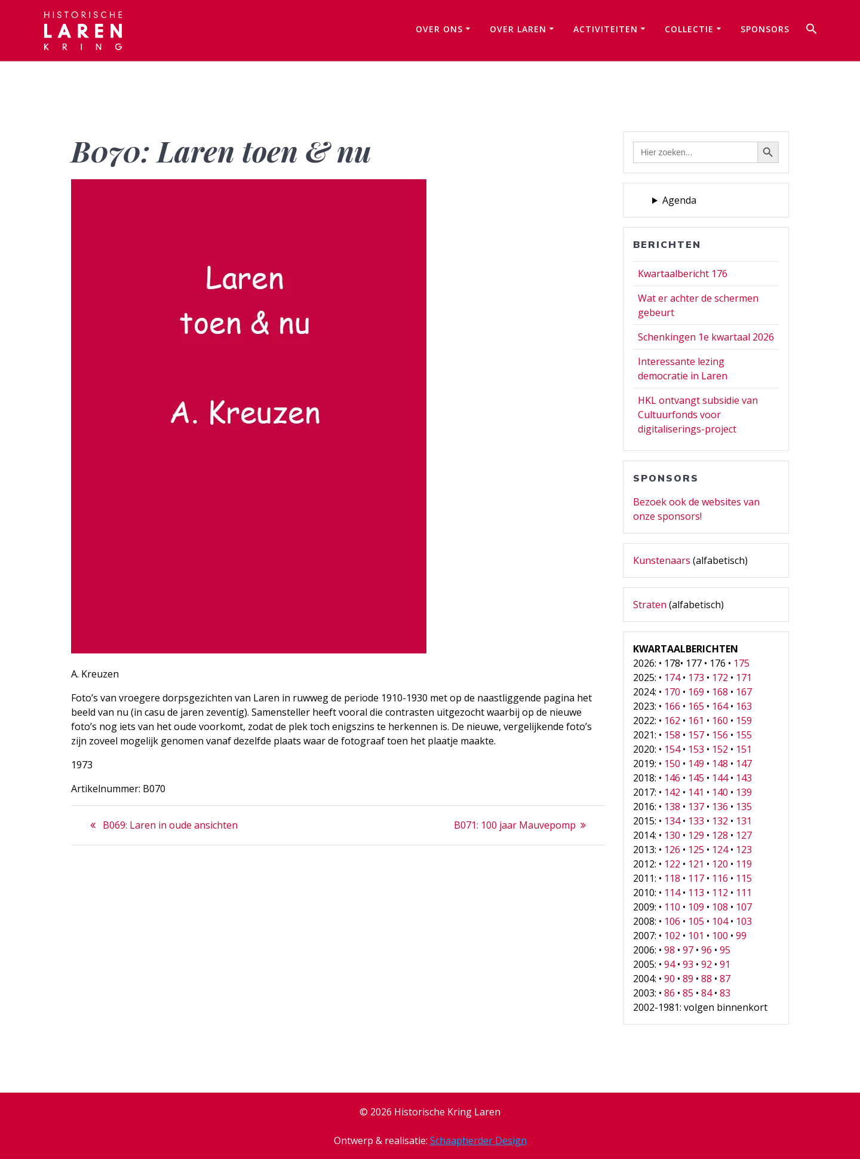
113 (696, 892)
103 (744, 921)
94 (669, 964)
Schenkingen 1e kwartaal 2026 (706, 337)
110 (672, 906)
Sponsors (765, 29)
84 (706, 992)
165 (696, 706)
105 (696, 921)
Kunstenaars (661, 560)
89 (688, 978)
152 (720, 749)
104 (720, 921)
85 (688, 992)
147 (744, 763)
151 (744, 749)
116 (720, 878)
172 (720, 677)
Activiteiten (605, 29)
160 (720, 720)
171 (744, 677)
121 (696, 863)
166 (672, 706)
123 (744, 849)
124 (720, 849)
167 (744, 691)
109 (696, 906)
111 (744, 892)
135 (744, 806)
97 (688, 949)
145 (696, 777)
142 (672, 792)
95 (725, 949)
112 (720, 892)
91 (725, 964)
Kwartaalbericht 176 (682, 273)
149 (696, 763)
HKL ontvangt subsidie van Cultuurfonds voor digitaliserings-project (698, 415)
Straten (649, 604)
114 (672, 892)
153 (696, 749)
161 (696, 720)
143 (744, 777)
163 (744, 706)
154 (672, 749)
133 (696, 820)
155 (744, 734)
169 (696, 691)
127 (744, 835)
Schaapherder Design (478, 1140)
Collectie (689, 29)
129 (696, 835)
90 (669, 978)
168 (720, 691)
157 (696, 734)
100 (720, 935)
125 (696, 849)
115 (744, 878)
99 (741, 935)
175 (741, 663)
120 (720, 863)
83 (725, 992)
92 (706, 964)
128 (720, 835)
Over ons (439, 29)
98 (669, 949)
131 (744, 820)
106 (672, 921)
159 (744, 720)
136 (720, 806)
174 (672, 677)
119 (744, 863)
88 (706, 978)
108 (720, 906)
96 (706, 949)
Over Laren (518, 29)
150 (672, 763)
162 (672, 720)
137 (696, 806)
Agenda (679, 200)
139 (744, 792)
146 (672, 777)
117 (696, 878)
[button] (812, 30)
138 (672, 806)
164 (720, 706)
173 (696, 677)
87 (725, 978)
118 (672, 878)
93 (688, 964)
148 (720, 763)
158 (672, 734)
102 (672, 935)
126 (672, 849)
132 (720, 820)
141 (696, 792)
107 (744, 906)
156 (720, 734)
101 (696, 935)
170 (672, 691)
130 (672, 835)
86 (669, 992)
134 (672, 820)
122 (672, 863)
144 (720, 777)
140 (720, 792)
